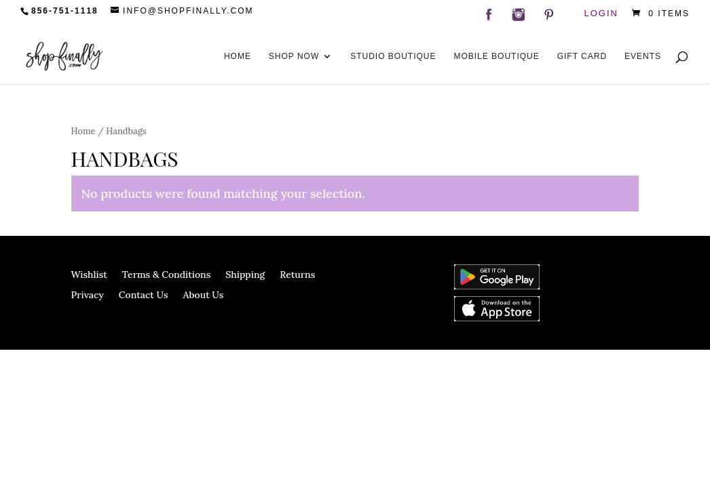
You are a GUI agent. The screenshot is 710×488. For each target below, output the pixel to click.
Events (642, 56)
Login (601, 13)
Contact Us (143, 295)
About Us (203, 295)
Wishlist (89, 275)
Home (237, 56)
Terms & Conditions (166, 275)
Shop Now (294, 56)
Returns (297, 275)
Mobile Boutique (496, 56)
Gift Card (582, 56)
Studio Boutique (393, 56)
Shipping (245, 275)
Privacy (87, 295)
